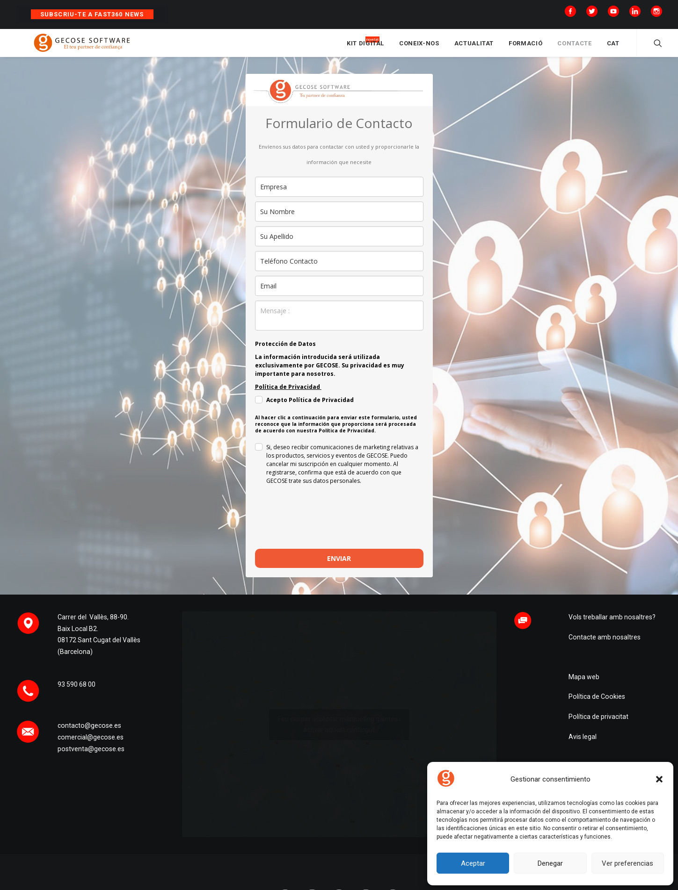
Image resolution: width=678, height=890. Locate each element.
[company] (339, 196)
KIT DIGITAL (365, 47)
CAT (613, 47)
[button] (659, 779)
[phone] (339, 270)
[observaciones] (339, 324)
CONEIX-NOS (419, 47)
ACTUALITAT (474, 47)
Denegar (550, 863)
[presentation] (326, 530)
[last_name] (339, 245)
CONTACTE (574, 47)
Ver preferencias (627, 863)
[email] (339, 295)
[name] (339, 220)
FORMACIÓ (525, 47)
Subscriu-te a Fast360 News (92, 14)
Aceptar (473, 863)
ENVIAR (339, 567)
